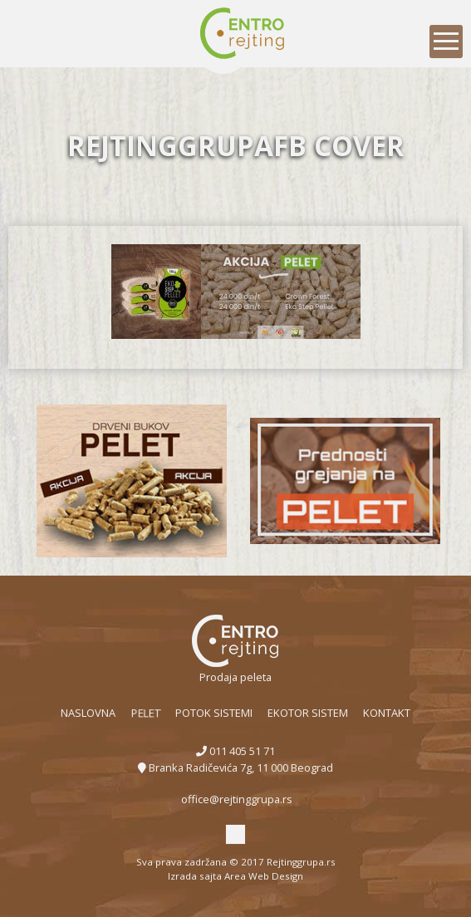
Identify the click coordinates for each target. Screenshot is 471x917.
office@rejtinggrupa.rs (235, 799)
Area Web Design (263, 876)
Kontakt (386, 712)
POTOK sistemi (214, 712)
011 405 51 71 (235, 750)
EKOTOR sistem (307, 712)
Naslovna (88, 712)
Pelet (144, 712)
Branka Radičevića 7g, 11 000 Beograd (235, 767)
